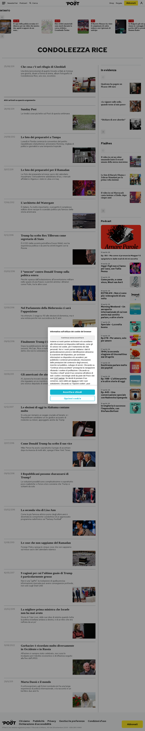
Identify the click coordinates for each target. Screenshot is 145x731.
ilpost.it (75, 381)
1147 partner (59, 378)
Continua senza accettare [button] (72, 338)
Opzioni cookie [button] (72, 398)
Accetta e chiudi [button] (72, 392)
